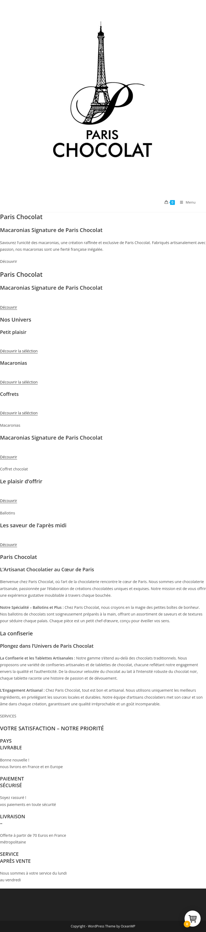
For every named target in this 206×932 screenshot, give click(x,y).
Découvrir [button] (8, 307)
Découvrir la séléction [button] (19, 350)
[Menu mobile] (186, 202)
